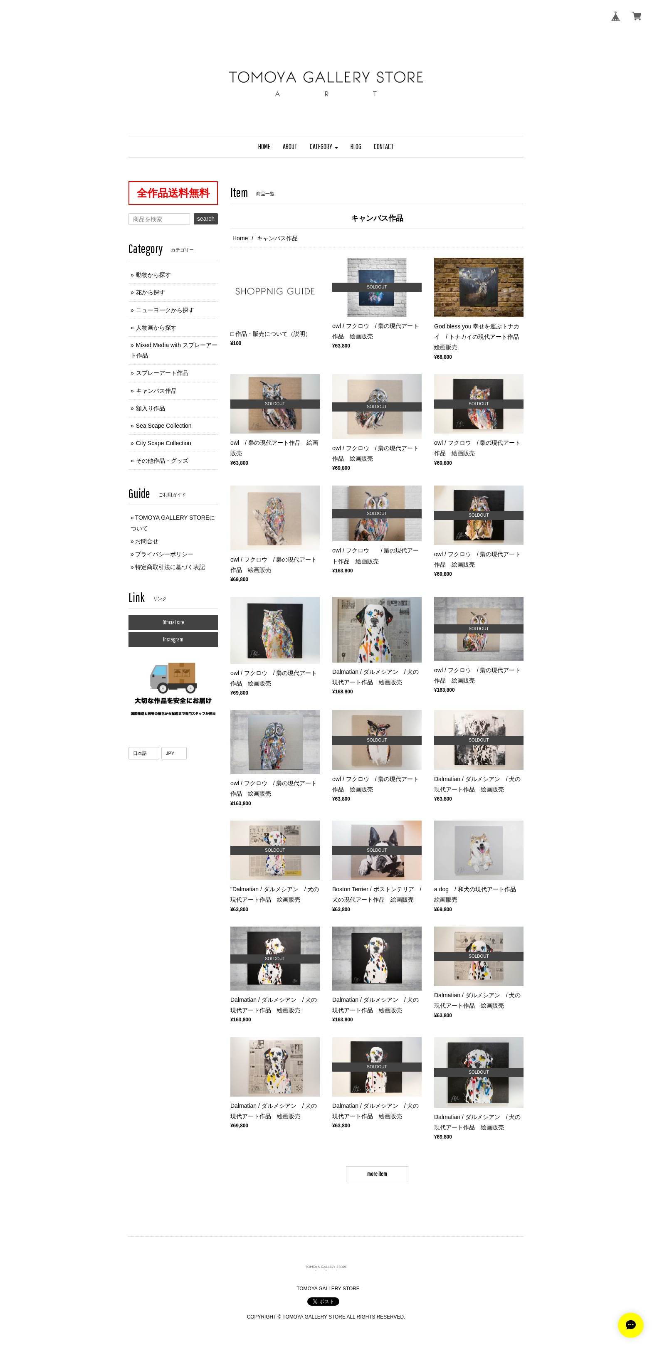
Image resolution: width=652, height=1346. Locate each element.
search (206, 218)
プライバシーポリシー (164, 554)
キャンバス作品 (156, 390)
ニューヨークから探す (165, 310)
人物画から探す (156, 327)
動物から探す (153, 274)
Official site (173, 622)
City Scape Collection (163, 443)
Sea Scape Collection (164, 425)
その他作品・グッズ (162, 460)
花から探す (150, 292)
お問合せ (146, 541)
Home (240, 238)
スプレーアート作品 (162, 373)
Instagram (173, 639)
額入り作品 (150, 408)
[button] (324, 147)
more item (377, 1174)
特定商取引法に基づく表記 (170, 567)
